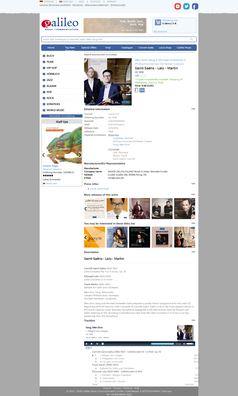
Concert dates (146, 47)
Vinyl (108, 47)
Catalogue (126, 47)
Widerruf (127, 388)
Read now (51, 183)
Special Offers (88, 47)
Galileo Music (184, 47)
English (66, 1)
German (47, 1)
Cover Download (99, 188)
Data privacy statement (97, 4)
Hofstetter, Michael (123, 138)
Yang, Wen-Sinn (121, 144)
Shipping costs (117, 4)
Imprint (111, 1)
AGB (136, 388)
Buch (50, 55)
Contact (95, 1)
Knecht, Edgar (50, 166)
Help (81, 1)
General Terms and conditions (55, 4)
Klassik (87, 55)
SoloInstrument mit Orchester (104, 55)
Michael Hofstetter (170, 59)
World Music (55, 110)
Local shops (165, 47)
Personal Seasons (52, 169)
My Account (160, 31)
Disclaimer (77, 4)
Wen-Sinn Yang (145, 59)
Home (50, 47)
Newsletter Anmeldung (62, 116)
